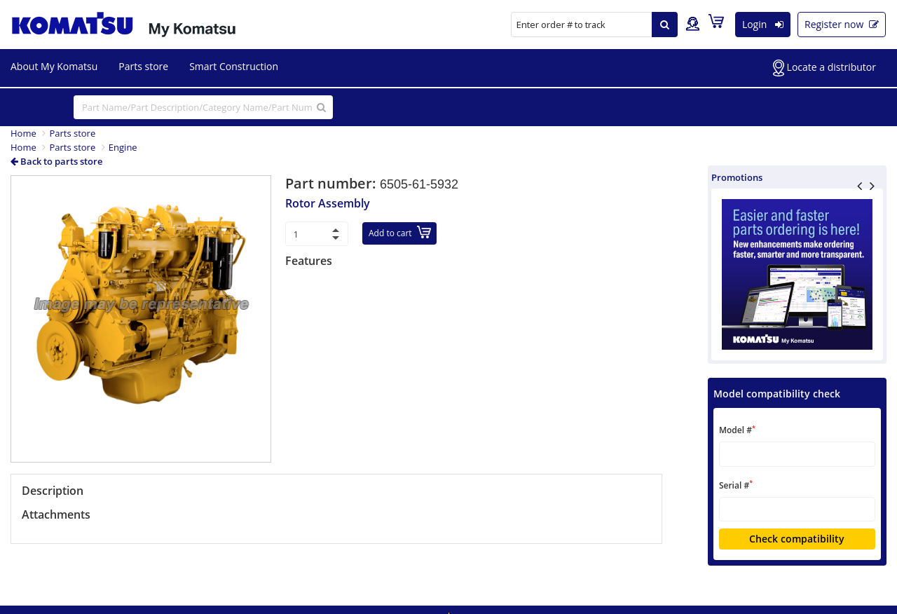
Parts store (143, 66)
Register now (841, 24)
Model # (737, 430)
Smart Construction (233, 66)
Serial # (736, 484)
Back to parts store (56, 161)
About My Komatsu (54, 66)
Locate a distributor (824, 68)
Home (23, 133)
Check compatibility (796, 538)
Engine (123, 147)
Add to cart (400, 232)
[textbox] (797, 453)
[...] (203, 107)
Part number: (332, 183)
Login (762, 24)
